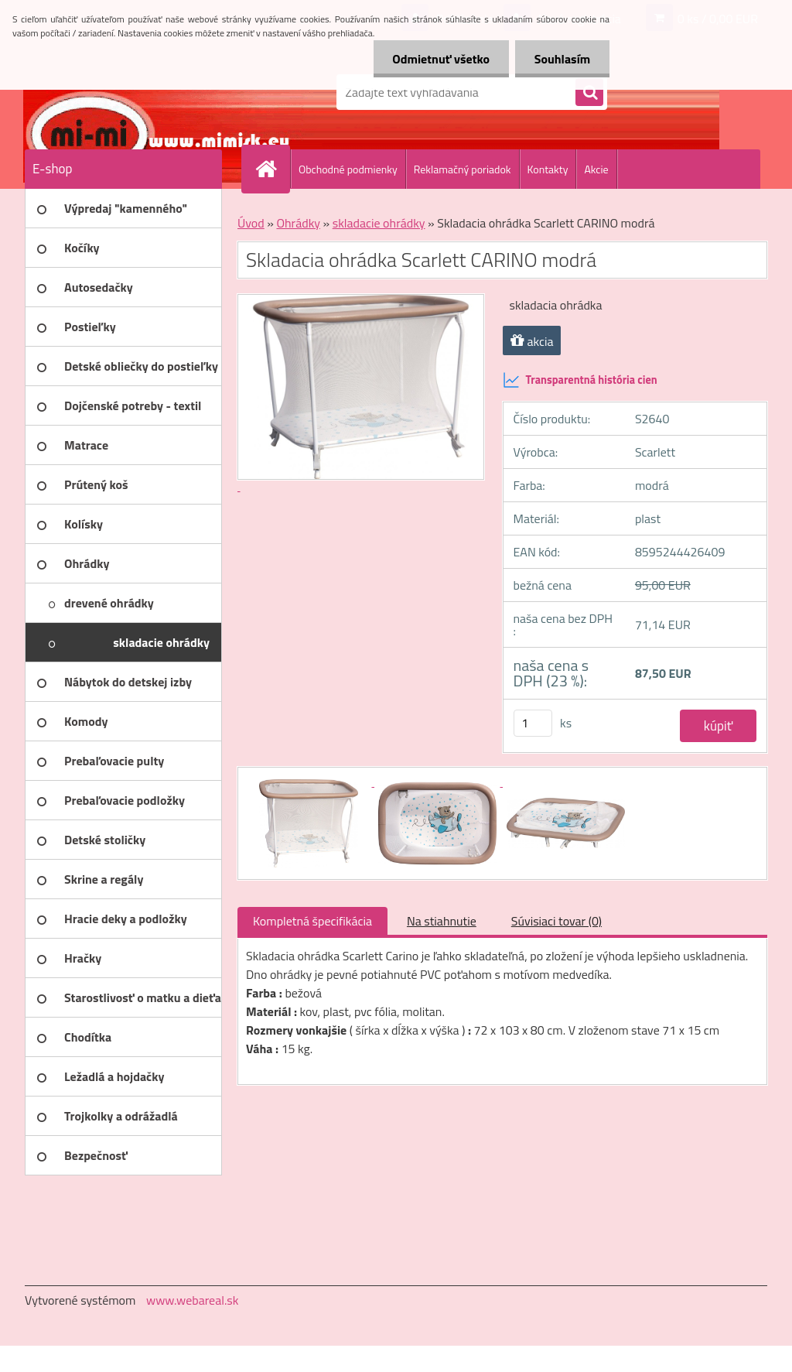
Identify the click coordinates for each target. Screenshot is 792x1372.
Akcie (596, 169)
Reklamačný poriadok (462, 169)
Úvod (251, 223)
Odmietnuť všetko (441, 59)
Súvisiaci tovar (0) (556, 921)
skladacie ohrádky (379, 223)
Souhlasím (562, 59)
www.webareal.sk (192, 1300)
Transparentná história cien (580, 379)
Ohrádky (298, 223)
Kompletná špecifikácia (312, 921)
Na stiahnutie (441, 921)
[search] (589, 93)
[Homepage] (272, 168)
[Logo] (131, 92)
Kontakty (547, 169)
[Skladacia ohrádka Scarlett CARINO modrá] (310, 781)
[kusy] (533, 723)
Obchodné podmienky (348, 169)
